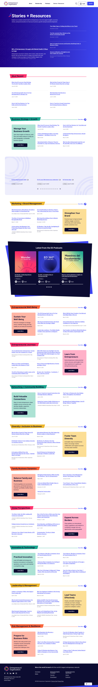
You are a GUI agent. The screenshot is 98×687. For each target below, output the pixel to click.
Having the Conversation (44, 490)
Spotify (19, 281)
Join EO (91, 3)
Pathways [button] (47, 3)
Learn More (20, 145)
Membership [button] (38, 3)
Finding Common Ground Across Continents (23, 522)
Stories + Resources (58, 3)
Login (82, 4)
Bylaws (36, 672)
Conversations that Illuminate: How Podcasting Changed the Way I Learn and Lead (21, 228)
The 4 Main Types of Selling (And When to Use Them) (63, 26)
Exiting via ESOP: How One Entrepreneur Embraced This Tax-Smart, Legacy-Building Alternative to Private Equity (48, 600)
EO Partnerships (67, 179)
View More (81, 119)
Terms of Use (54, 680)
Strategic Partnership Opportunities (70, 671)
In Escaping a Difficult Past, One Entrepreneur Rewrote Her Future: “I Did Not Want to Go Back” (23, 452)
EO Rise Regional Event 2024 (19, 179)
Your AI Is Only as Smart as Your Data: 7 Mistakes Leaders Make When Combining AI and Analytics (74, 570)
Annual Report (53, 675)
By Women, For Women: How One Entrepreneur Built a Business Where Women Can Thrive (48, 441)
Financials (52, 673)
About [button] (30, 3)
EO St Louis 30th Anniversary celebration (47, 179)
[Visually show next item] (60, 189)
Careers (67, 673)
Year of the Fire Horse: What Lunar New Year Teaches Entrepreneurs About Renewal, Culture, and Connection (48, 514)
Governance (37, 670)
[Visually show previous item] (38, 189)
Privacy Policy (61, 680)
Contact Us (68, 675)
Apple (25, 281)
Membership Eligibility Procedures (55, 671)
